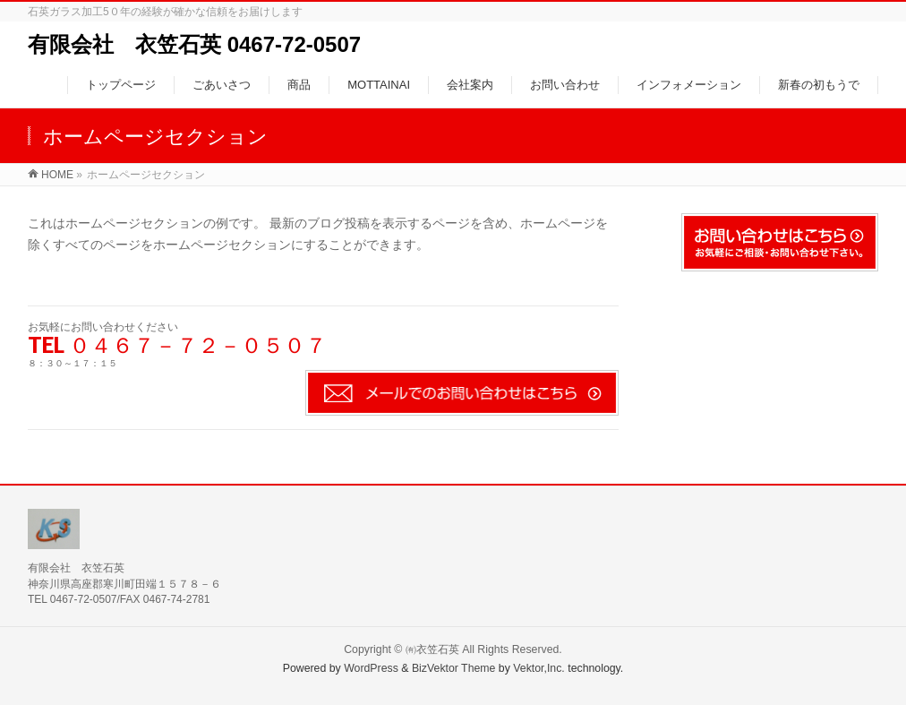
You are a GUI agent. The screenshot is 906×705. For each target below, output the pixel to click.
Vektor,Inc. (539, 668)
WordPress (371, 668)
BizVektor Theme (454, 668)
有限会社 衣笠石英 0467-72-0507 (194, 44)
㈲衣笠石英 (432, 649)
